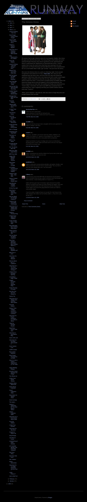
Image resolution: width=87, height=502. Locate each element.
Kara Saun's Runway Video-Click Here (12, 192)
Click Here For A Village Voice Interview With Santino (13, 300)
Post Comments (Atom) (34, 206)
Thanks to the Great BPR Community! (13, 203)
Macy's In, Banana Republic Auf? (13, 249)
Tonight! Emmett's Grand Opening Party (12, 283)
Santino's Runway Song (13, 213)
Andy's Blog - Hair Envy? (12, 121)
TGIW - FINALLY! (12, 473)
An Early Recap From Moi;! (13, 144)
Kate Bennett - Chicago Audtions (13, 185)
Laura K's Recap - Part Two (13, 32)
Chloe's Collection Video (12, 413)
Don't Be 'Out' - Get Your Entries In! (13, 293)
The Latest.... (12, 402)
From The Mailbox (12, 61)
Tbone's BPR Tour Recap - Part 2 (13, 41)
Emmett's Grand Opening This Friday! (13, 373)
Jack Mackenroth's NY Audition (13, 57)
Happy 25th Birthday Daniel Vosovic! (12, 158)
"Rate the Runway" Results (12, 325)
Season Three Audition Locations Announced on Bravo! (12, 311)
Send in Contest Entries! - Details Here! (13, 180)
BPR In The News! (12, 140)
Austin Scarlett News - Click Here (13, 222)
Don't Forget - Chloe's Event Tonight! (13, 36)
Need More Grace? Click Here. (13, 329)
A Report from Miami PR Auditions (12, 217)
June (11, 23)
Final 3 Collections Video (12, 392)
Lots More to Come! (12, 438)
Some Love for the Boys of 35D (13, 232)
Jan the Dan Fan (30, 109)
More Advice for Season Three (13, 396)
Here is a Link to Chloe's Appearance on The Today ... (13, 363)
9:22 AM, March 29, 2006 (32, 146)
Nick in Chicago (13, 129)
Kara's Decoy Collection (12, 387)
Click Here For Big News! (13, 429)
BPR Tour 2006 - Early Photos (13, 151)
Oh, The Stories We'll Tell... (13, 147)
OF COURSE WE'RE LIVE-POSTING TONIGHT (13, 448)
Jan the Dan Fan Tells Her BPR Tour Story (13, 88)
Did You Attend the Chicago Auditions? (13, 198)
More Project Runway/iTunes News (13, 357)
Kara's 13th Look (13, 337)
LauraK (28, 132)
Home (43, 204)
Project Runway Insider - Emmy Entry (13, 126)
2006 (9, 21)
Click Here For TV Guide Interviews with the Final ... (13, 467)
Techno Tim (12, 296)
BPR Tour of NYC (12, 253)
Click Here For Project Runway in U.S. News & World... (13, 318)
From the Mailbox (12, 101)
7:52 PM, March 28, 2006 (32, 116)
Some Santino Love (12, 347)
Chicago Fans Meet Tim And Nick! (13, 97)
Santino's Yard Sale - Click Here (13, 175)
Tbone (74, 23)
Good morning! (13, 400)
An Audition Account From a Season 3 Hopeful (13, 169)
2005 (9, 484)
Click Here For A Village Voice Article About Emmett (13, 208)
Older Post (62, 204)
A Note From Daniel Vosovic (12, 380)
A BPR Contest (13, 349)
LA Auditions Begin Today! (13, 277)
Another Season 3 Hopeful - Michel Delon (13, 92)
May (11, 25)
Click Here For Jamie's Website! (13, 257)
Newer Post (25, 204)
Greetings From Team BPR (13, 132)
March (11, 29)
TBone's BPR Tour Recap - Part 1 (13, 106)
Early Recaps (12, 435)
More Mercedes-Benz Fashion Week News (13, 227)
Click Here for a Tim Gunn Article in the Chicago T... (13, 268)
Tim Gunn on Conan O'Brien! (12, 137)
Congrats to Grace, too (12, 432)
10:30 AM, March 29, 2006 (32, 157)
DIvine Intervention (13, 462)
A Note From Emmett (12, 425)
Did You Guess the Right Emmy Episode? (13, 77)
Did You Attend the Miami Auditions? (13, 237)
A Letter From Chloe (12, 110)
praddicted (29, 162)
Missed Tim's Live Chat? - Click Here (13, 72)
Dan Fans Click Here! (13, 456)
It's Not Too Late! (13, 188)
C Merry (28, 174)
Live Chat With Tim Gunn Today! (13, 83)
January (12, 481)
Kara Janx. (47, 73)
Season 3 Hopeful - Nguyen (12, 46)
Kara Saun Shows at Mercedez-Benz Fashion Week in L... (13, 243)
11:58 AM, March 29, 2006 (32, 197)
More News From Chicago (12, 164)
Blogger (50, 497)
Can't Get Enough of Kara (12, 118)
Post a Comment (28, 200)
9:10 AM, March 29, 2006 (32, 127)
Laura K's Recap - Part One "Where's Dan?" (13, 66)
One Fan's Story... (11, 453)
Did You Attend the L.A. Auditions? (13, 262)
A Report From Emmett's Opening (13, 273)
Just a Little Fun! (13, 476)
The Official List (13, 376)
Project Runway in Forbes (13, 288)
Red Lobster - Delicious (12, 352)
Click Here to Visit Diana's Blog (13, 334)
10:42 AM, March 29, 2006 (32, 169)
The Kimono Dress (12, 113)
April (11, 27)
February (12, 479)
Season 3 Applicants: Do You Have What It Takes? (13, 407)
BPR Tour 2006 (13, 154)
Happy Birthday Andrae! (13, 368)
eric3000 (28, 121)
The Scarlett (75, 26)
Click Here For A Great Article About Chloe (13, 418)
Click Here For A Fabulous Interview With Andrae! (13, 51)
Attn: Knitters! (12, 459)
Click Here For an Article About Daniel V (13, 342)
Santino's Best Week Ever (12, 384)
